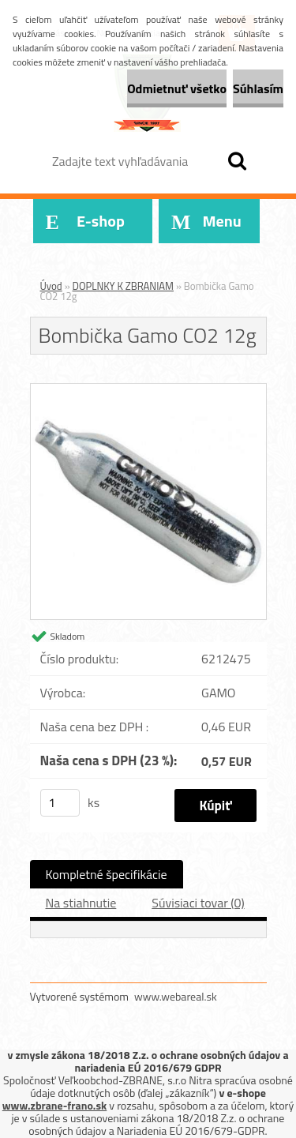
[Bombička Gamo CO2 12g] (148, 390)
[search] (237, 161)
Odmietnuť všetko (177, 88)
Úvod (51, 286)
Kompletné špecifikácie (106, 874)
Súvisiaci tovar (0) (198, 902)
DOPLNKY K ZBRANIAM (123, 286)
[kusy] (60, 803)
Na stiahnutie (81, 902)
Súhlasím (258, 88)
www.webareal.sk (175, 996)
